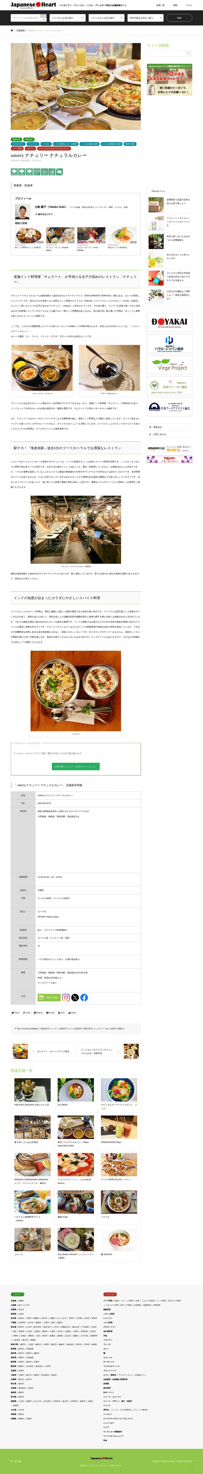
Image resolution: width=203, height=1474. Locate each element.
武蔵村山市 (65, 1327)
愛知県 (13, 1366)
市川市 (30, 1323)
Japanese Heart (168, 1461)
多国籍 (106, 1384)
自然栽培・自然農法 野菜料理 (115, 1379)
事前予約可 (88, 1029)
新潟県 (13, 1349)
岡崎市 (21, 1366)
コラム (189, 5)
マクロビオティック (111, 1366)
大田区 (76, 1331)
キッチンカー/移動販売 (112, 1432)
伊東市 (21, 1362)
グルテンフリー (109, 1327)
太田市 (21, 1314)
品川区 (60, 1331)
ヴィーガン (33, 144)
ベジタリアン (18, 144)
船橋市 (38, 1323)
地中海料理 (107, 1331)
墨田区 (45, 1331)
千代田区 (85, 1327)
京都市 (21, 1371)
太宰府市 (74, 1401)
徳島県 (13, 1392)
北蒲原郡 (29, 1349)
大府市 (48, 1366)
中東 (137, 1301)
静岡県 (13, 1362)
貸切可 (113, 1029)
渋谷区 (93, 1331)
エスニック (107, 1358)
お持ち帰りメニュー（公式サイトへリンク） (76, 766)
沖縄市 (29, 1419)
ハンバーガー (108, 1423)
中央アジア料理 (174, 1301)
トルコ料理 (107, 1323)
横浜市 (38, 1344)
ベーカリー (107, 1414)
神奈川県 (16, 139)
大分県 (13, 1410)
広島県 (13, 1388)
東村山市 (75, 1327)
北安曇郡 (29, 1358)
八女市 (21, 1401)
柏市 (53, 1323)
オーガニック (108, 1362)
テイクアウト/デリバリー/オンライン (54, 148)
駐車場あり (34, 1029)
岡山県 (13, 1384)
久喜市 (86, 1318)
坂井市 (21, 1353)
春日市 (65, 1401)
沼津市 (36, 1362)
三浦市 (30, 1344)
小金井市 (16, 1340)
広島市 (30, 1388)
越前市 (36, 1353)
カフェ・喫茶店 (109, 1375)
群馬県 (13, 1314)
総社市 (21, 1384)
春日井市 (39, 1366)
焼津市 (29, 1362)
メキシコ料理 (108, 1314)
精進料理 (107, 1309)
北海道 (13, 1301)
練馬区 (60, 1336)
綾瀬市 (94, 1344)
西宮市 (21, 1379)
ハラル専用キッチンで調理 (66, 144)
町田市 (21, 1327)
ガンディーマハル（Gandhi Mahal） (57, 248)
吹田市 (54, 1375)
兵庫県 (13, 1379)
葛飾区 (76, 1336)
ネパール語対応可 (75, 1029)
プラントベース (109, 1371)
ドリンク (107, 1405)
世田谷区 (84, 1331)
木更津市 (22, 1323)
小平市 (56, 1327)
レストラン (107, 1318)
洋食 (105, 1336)
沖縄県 (13, 1419)
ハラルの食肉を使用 (89, 144)
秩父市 (44, 1318)
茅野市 (21, 1358)
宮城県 (13, 1309)
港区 (15, 1331)
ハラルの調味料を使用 (112, 144)
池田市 (36, 1375)
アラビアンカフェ (125, 1375)
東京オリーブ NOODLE (117, 247)
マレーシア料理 (127, 1301)
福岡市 (29, 1401)
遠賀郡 (15, 1405)
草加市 (94, 1318)
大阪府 (13, 1375)
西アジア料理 (126, 1305)
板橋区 (52, 1336)
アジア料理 (107, 1301)
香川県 (13, 1397)
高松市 (21, 1397)
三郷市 (29, 1318)
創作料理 (107, 1388)
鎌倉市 (61, 1344)
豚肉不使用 (130, 144)
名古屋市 (29, 1366)
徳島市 (21, 1392)
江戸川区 (84, 1336)
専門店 (106, 1410)
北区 (38, 1336)
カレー (30, 148)
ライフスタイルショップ (113, 1436)
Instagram (16, 1461)
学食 (105, 1440)
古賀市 (90, 1401)
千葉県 (133, 242)
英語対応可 (45, 1029)
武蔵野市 (94, 1336)
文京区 (29, 1331)
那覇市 (21, 1419)
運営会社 (157, 427)
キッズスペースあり (102, 1029)
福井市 (29, 1353)
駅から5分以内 (23, 1029)
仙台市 (21, 1309)
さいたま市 (61, 1318)
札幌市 (21, 1301)
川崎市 (46, 1344)
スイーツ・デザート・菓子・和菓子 (117, 1401)
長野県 (13, 1358)
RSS (20, 1461)
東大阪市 (45, 1375)
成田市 (60, 1323)
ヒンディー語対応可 (59, 1029)
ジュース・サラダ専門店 (121, 1410)
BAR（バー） (109, 1392)
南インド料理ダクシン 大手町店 (28, 247)
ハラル (46, 144)
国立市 (25, 1340)
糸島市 (82, 1401)
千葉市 (46, 1323)
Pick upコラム (158, 191)
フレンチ (107, 1344)
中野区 (15, 1336)
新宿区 (21, 1331)
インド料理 (17, 148)
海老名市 (29, 139)
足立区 (68, 1336)
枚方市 (29, 1375)
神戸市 (29, 1379)
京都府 (13, 1371)
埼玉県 (13, 1318)
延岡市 (21, 1414)
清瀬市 (33, 1340)
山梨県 (13, 1305)
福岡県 (13, 1401)
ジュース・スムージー (112, 1397)
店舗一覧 (160, 5)
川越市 (52, 1318)
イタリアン (107, 1340)
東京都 (40, 242)
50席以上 (121, 1029)
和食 (116, 1301)
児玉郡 (79, 1318)
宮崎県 (13, 1414)
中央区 (94, 1327)
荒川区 (45, 1336)
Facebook (12, 1461)
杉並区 (23, 1336)
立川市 (29, 1327)
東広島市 (22, 1388)
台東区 (37, 1331)
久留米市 (56, 1401)
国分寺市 (47, 1327)
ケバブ (106, 1427)
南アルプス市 (23, 1305)
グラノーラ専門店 (140, 1410)
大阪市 (21, 1375)
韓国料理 (147, 1305)
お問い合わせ (159, 434)
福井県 (13, 1353)
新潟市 (21, 1349)
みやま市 (37, 1401)
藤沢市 (54, 1344)
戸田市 (71, 1318)
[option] (76, 86)
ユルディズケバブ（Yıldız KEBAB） (87, 248)
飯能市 (36, 1318)
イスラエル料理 (148, 1301)
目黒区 (68, 1331)
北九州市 (47, 1401)
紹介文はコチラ (45, 214)
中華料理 (156, 1305)
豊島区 (31, 1336)
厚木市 (79, 1344)
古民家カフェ (140, 1375)
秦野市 (23, 1344)
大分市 (21, 1410)
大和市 (86, 1344)
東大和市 (37, 1327)
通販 (175, 5)
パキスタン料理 (112, 1305)
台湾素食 (137, 1305)
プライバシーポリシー (99, 1465)
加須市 (21, 1318)
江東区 (52, 1331)
